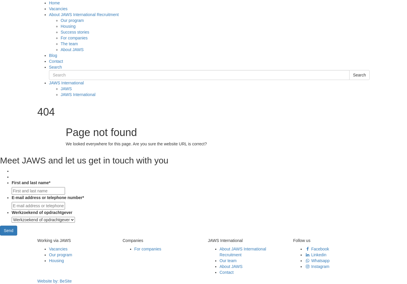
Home (54, 3)
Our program (72, 20)
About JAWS (72, 49)
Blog (53, 55)
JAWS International (66, 83)
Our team (228, 260)
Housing (68, 26)
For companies (74, 38)
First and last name (31, 182)
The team (69, 43)
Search (55, 67)
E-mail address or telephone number (48, 197)
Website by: (54, 281)
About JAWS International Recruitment (84, 14)
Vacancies (58, 8)
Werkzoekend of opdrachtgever (42, 212)
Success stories (75, 32)
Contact (56, 61)
